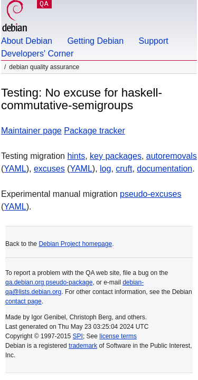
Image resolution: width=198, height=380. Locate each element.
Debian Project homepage (75, 244)
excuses (49, 168)
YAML (15, 168)
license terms (118, 336)
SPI (78, 336)
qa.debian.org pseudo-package (48, 282)
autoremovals (171, 155)
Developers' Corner (37, 53)
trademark (83, 345)
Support (153, 40)
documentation (164, 168)
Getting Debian (95, 40)
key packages (116, 155)
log (105, 168)
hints (76, 155)
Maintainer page (31, 130)
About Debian (26, 40)
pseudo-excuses (151, 193)
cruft (124, 168)
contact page (23, 301)
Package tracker (94, 130)
